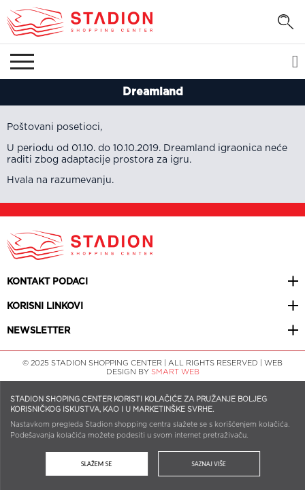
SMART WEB (175, 372)
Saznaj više (209, 463)
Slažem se (96, 463)
